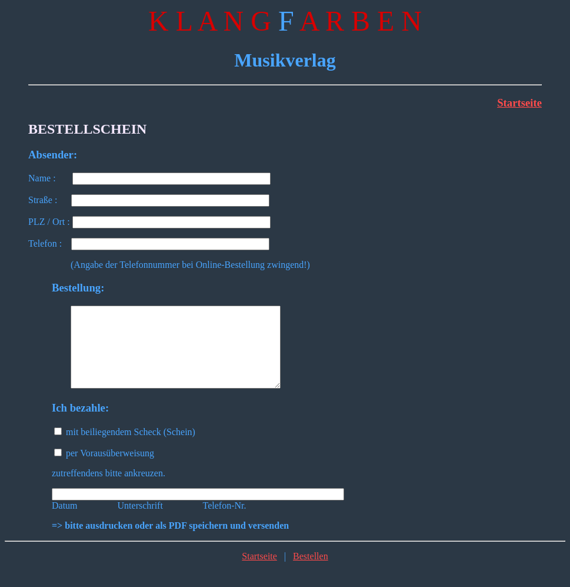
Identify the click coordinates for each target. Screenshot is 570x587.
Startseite (519, 103)
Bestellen (310, 572)
